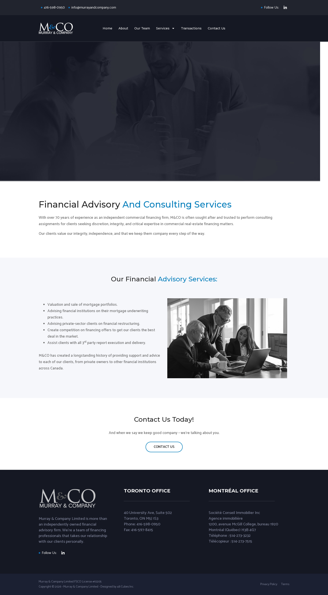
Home (107, 28)
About (123, 28)
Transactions (191, 28)
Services (165, 28)
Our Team (142, 28)
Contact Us (216, 28)
